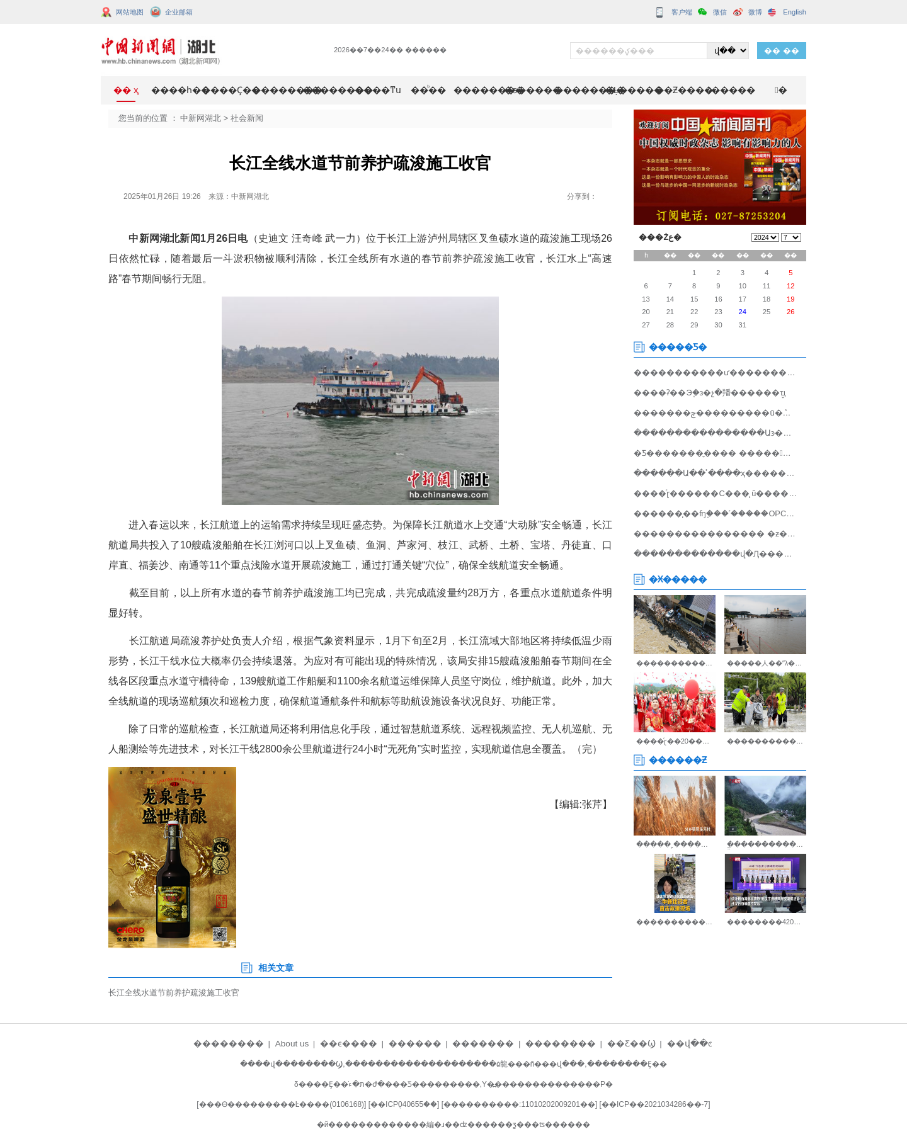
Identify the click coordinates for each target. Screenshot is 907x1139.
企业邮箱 (179, 12)
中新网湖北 (200, 118)
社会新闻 (247, 118)
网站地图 (130, 12)
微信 (720, 12)
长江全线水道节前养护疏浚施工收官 (173, 992)
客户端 (681, 12)
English (794, 12)
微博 (755, 12)
